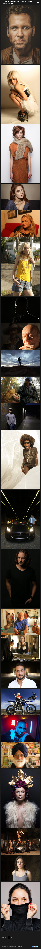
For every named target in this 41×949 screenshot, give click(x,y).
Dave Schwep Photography (17, 2)
